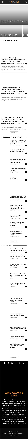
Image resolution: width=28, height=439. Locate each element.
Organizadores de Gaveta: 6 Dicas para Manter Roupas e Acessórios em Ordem (18, 142)
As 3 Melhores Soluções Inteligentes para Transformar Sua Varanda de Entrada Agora (13, 59)
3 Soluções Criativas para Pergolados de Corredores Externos (16, 233)
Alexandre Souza (10, 63)
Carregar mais (14, 132)
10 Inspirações (13, 178)
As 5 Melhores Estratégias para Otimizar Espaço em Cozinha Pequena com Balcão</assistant (12, 119)
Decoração (4, 63)
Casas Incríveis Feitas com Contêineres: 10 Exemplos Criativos (16, 300)
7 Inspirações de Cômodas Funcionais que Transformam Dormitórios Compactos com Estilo (13, 89)
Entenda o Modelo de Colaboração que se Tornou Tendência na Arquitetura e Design (18, 161)
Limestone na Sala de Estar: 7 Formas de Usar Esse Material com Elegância (18, 224)
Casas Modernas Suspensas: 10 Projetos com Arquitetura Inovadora (17, 346)
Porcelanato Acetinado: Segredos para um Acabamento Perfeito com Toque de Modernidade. (18, 198)
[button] (2, 2)
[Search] (26, 2)
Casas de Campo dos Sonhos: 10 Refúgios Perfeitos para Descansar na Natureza (18, 275)
